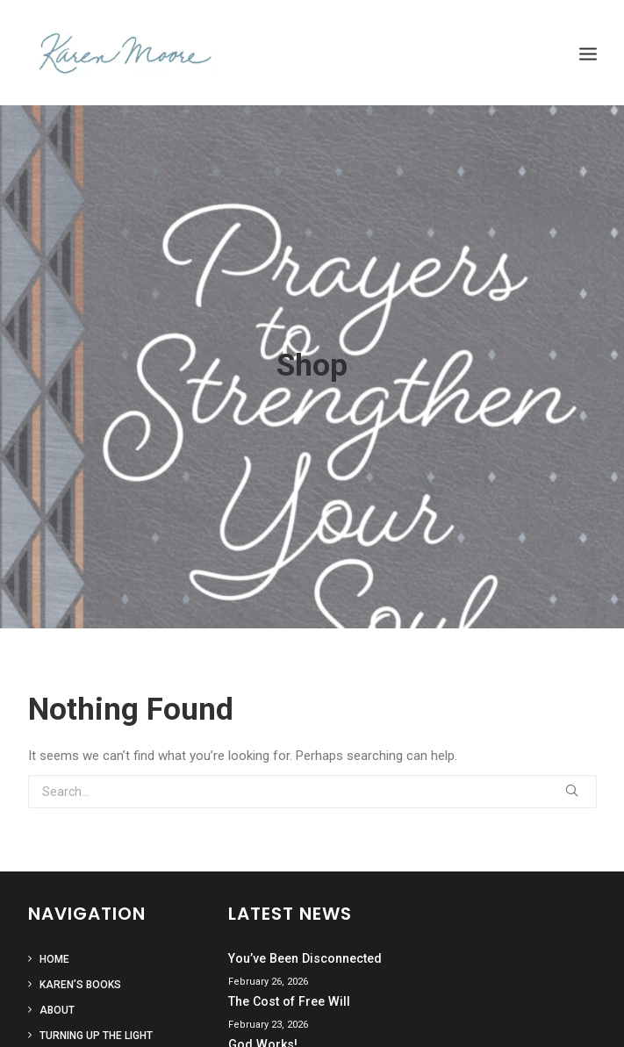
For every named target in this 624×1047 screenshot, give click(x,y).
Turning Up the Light (96, 1028)
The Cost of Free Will (289, 994)
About (57, 1003)
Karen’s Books (80, 978)
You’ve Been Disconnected (305, 951)
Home (54, 952)
